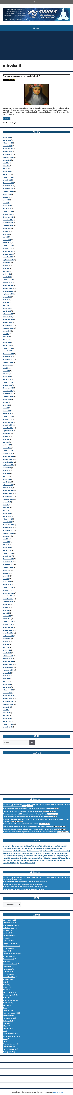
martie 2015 (7, 516)
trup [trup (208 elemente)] (16, 863)
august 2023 (7, 228)
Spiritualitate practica (9, 1033)
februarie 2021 (8, 314)
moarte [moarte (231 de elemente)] (49, 853)
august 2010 (7, 673)
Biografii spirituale (8, 935)
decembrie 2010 (8, 661)
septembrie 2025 (8, 157)
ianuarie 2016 (7, 487)
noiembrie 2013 (8, 562)
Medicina (5, 984)
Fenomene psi (7, 966)
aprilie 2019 (7, 376)
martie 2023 (7, 242)
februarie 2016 (8, 485)
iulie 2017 (6, 436)
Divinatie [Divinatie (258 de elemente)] (49, 848)
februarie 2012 (8, 621)
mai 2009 (6, 715)
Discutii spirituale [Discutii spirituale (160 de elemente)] (37, 848)
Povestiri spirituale (8, 1015)
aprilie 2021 (7, 308)
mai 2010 (6, 681)
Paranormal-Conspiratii (10, 1013)
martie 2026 (7, 140)
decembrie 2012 (8, 593)
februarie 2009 (8, 724)
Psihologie (6, 1023)
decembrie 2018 (8, 388)
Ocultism (5, 1005)
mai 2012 (6, 613)
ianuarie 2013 (7, 590)
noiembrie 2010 (8, 664)
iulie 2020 (6, 334)
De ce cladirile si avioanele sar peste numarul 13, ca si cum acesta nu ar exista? (25, 808)
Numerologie (6, 1002)
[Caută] (32, 742)
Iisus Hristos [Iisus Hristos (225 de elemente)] (8, 853)
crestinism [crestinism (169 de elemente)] (15, 848)
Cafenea (5, 938)
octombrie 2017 (8, 428)
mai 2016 (6, 476)
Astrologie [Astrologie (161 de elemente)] (14, 846)
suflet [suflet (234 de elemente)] (22, 860)
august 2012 (7, 604)
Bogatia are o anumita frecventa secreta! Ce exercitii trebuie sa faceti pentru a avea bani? (28, 826)
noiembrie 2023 (8, 220)
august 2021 (7, 297)
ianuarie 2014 (7, 556)
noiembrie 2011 (8, 630)
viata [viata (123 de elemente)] (31, 863)
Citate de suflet (7, 941)
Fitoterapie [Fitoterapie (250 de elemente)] (48, 851)
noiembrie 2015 (8, 493)
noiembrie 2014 (8, 527)
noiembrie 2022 (8, 254)
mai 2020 (6, 339)
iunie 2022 (6, 268)
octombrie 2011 (8, 633)
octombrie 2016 (8, 462)
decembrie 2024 (8, 183)
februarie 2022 (8, 280)
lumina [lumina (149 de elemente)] (33, 853)
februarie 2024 (8, 211)
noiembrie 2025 (8, 151)
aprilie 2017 (7, 445)
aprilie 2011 (7, 650)
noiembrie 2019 (8, 356)
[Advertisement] (36, 45)
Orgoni (5, 1008)
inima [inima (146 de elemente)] (25, 853)
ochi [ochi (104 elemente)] (56, 853)
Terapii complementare (9, 1044)
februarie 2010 (8, 690)
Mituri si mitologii (8, 992)
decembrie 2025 (8, 148)
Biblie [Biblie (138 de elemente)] (23, 846)
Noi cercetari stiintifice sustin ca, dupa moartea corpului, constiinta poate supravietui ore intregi (30, 832)
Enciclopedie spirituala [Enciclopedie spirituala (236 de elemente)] (12, 851)
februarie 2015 (8, 519)
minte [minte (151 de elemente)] (40, 853)
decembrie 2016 (8, 456)
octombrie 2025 (8, 154)
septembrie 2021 (8, 294)
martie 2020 (7, 345)
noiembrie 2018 (8, 391)
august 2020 (7, 331)
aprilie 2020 (7, 342)
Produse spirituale (8, 1021)
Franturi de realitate (9, 977)
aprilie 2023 (7, 240)
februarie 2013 (8, 587)
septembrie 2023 (8, 225)
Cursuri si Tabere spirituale (10, 953)
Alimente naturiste (8, 920)
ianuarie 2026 (7, 146)
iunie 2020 (6, 336)
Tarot (4, 1041)
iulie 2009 (6, 710)
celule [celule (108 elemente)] (46, 846)
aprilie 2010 (7, 684)
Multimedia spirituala (9, 995)
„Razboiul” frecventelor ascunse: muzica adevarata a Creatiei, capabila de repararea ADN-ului (29, 829)
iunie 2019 (6, 371)
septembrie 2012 (8, 601)
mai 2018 (6, 408)
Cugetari (5, 951)
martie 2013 (7, 584)
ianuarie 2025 (7, 180)
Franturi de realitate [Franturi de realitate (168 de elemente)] (62, 851)
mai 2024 (6, 203)
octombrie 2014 (8, 530)
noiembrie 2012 (8, 596)
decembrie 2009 (8, 695)
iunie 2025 (6, 166)
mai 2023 (6, 237)
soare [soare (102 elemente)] (14, 858)
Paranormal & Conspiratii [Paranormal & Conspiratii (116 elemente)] (15, 856)
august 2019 (7, 365)
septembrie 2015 (8, 499)
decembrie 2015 (8, 490)
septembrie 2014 (8, 533)
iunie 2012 (6, 610)
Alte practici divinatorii (9, 925)
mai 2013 (6, 579)
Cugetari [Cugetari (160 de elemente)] (25, 848)
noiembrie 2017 (8, 425)
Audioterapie (6, 933)
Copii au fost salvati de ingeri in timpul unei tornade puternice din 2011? (23, 816)
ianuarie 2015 (7, 522)
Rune (4, 1031)
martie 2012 (7, 619)
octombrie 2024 (8, 188)
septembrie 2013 (8, 567)
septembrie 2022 (8, 260)
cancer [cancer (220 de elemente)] (38, 846)
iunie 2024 (6, 200)
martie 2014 (7, 550)
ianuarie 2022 (7, 282)
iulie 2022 (6, 265)
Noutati (5, 997)
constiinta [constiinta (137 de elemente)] (55, 846)
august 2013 (7, 570)
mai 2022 (6, 271)
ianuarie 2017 (7, 453)
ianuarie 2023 (7, 248)
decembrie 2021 (8, 285)
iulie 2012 (6, 607)
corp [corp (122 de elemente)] (64, 846)
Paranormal (6, 1010)
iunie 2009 (6, 713)
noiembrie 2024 (8, 186)
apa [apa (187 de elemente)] (6, 846)
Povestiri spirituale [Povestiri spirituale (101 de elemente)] (52, 856)
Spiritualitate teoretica (9, 1036)
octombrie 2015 (8, 496)
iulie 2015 (6, 505)
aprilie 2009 (7, 718)
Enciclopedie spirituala (9, 964)
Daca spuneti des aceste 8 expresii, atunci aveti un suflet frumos (21, 824)
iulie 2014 (6, 539)
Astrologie (6, 930)
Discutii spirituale (8, 959)
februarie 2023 (8, 245)
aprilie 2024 (7, 205)
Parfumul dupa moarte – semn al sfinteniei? (21, 76)
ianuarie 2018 (7, 419)
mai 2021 (6, 305)
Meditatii (5, 987)
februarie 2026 (8, 143)
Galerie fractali (7, 979)
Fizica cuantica (7, 974)
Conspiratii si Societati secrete (11, 946)
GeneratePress (58, 1092)
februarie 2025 (8, 177)
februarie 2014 (8, 553)
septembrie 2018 (8, 396)
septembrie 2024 (8, 191)
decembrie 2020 (8, 319)
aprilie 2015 (7, 513)
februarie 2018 (8, 416)
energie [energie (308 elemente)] (25, 851)
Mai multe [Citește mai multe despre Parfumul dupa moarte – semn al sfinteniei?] (6, 118)
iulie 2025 (6, 163)
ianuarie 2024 (7, 214)
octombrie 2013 (8, 564)
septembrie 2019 (8, 362)
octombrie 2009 (8, 701)
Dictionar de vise (7, 956)
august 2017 (7, 433)
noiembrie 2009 (8, 698)
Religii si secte (7, 1028)
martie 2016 (7, 482)
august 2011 (7, 638)
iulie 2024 (6, 197)
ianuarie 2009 (7, 727)
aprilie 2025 (7, 171)
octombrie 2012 (8, 599)
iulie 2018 (6, 402)
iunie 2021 (6, 302)
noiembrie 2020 (8, 322)
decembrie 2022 (8, 251)
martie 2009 (7, 721)
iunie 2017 (6, 439)
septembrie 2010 (8, 670)
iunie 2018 (6, 405)
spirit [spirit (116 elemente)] (21, 858)
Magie (4, 982)
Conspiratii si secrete (9, 943)
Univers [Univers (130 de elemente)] (24, 863)
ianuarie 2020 (7, 351)
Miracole (8, 123)
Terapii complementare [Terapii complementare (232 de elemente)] (36, 860)
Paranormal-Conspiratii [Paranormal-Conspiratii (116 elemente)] (35, 856)
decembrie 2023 (8, 217)
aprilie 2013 (7, 581)
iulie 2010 (6, 676)
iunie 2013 (6, 576)
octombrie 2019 (8, 359)
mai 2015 (6, 510)
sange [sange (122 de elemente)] (6, 858)
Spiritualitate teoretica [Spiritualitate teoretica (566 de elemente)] (52, 858)
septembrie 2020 (8, 328)
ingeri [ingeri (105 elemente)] (17, 853)
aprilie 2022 (7, 274)
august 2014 (7, 536)
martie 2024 (7, 208)
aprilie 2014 (7, 547)
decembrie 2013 (8, 559)
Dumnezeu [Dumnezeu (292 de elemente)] (59, 848)
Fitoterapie (6, 971)
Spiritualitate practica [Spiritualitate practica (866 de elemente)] (33, 858)
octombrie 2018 (8, 393)
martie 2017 (7, 448)
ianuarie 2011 (7, 658)
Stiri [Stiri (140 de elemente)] (16, 860)
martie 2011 (7, 653)
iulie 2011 (6, 641)
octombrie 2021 (8, 291)
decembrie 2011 (8, 627)
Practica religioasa (8, 1018)
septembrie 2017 (8, 431)
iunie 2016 (6, 473)
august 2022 (7, 262)
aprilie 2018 (7, 411)
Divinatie (5, 961)
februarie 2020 (8, 348)
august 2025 (7, 160)
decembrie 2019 (8, 354)
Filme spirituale (7, 969)
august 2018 (7, 399)
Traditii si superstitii (9, 1049)
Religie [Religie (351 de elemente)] (64, 856)
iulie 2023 (6, 231)
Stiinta (5, 1039)
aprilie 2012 (7, 616)
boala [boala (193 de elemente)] (30, 846)
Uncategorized (7, 1052)
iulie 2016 (6, 470)
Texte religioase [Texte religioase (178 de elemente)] (52, 860)
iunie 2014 (6, 542)
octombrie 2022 (8, 257)
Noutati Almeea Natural (10, 1000)
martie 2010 (7, 687)
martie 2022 (7, 277)
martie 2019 (7, 379)
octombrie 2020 (8, 325)
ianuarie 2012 (7, 624)
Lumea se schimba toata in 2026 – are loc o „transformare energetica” (23, 811)
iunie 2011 (6, 644)
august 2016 (7, 468)
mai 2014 (6, 544)
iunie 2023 (6, 234)
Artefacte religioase (8, 928)
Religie (14, 123)
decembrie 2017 (8, 422)
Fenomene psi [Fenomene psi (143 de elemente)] (36, 851)
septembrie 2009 (8, 704)
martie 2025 (7, 174)
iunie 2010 (6, 678)
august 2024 (7, 194)
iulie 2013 (6, 573)
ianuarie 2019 (7, 385)
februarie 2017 (8, 450)
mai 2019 (6, 374)
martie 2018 (7, 413)
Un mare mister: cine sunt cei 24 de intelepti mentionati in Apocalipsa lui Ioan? (25, 814)
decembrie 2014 (8, 525)
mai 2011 (6, 647)
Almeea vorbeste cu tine (9, 922)
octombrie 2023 (8, 223)
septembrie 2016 (8, 465)
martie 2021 (7, 311)
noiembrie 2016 (8, 459)
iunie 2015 (6, 507)
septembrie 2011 (8, 636)
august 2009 (7, 707)
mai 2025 (6, 168)
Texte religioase (7, 1046)
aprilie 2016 (7, 479)
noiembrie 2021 (8, 288)
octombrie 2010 (8, 667)
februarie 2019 (8, 382)
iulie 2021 (6, 299)
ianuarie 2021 (7, 317)
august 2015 (7, 502)
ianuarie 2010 (7, 693)
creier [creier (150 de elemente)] (6, 848)
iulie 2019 (6, 368)
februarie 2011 (8, 656)
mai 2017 (6, 442)
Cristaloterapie (7, 948)
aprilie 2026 (7, 137)
